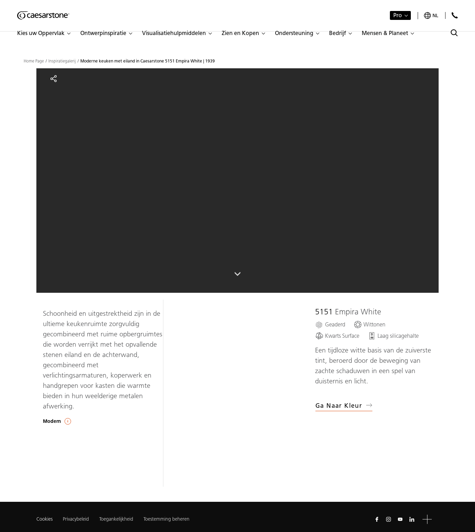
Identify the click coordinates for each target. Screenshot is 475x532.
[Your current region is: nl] (431, 15)
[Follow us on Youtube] (400, 519)
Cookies (44, 519)
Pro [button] (397, 15)
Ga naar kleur (343, 405)
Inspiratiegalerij (62, 61)
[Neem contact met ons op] (454, 15)
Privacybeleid (76, 519)
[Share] (53, 78)
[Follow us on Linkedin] (411, 519)
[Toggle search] (454, 32)
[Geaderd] (330, 324)
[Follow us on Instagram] (388, 519)
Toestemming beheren (166, 519)
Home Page (34, 61)
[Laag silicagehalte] (393, 335)
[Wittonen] (369, 324)
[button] (43, 33)
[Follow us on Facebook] (376, 519)
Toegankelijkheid (116, 519)
